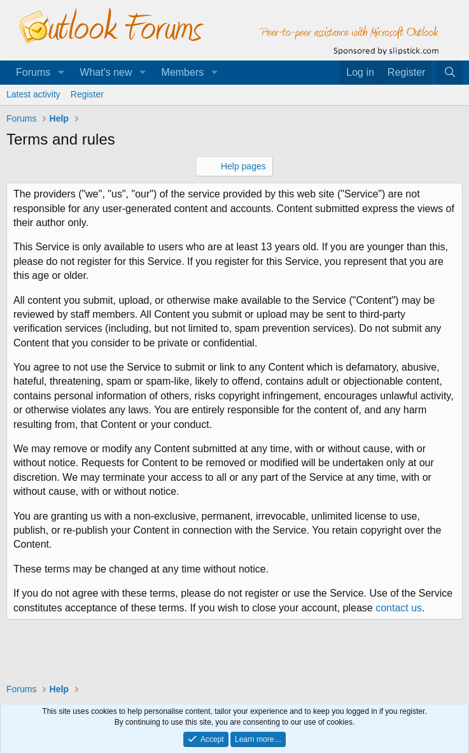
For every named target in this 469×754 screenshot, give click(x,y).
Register (87, 94)
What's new (106, 72)
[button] (61, 72)
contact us (398, 607)
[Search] (450, 72)
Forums (33, 72)
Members (183, 72)
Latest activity (33, 94)
